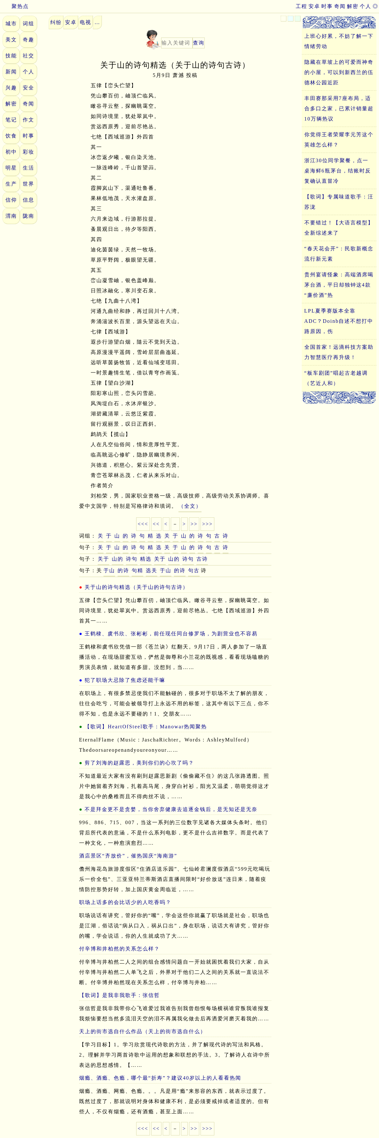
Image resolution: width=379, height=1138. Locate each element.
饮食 (11, 135)
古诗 (202, 559)
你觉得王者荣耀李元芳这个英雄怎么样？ (339, 139)
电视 (85, 22)
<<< (143, 524)
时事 (327, 6)
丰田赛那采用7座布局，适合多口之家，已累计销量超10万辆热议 (339, 108)
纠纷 (56, 22)
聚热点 (14, 6)
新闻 (11, 71)
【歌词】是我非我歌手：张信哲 (119, 995)
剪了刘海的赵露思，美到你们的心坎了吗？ (139, 763)
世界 (28, 184)
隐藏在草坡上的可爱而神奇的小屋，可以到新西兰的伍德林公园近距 (339, 72)
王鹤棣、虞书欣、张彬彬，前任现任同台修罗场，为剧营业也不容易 (171, 633)
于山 (109, 570)
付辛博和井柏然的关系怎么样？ (119, 948)
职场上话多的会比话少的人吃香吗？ (125, 902)
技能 (11, 55)
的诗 (123, 570)
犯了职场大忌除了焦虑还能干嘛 (125, 680)
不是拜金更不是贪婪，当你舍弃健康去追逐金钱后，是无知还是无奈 (171, 809)
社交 (28, 55)
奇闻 (340, 6)
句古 (194, 570)
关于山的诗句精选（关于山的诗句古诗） (136, 587)
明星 (11, 168)
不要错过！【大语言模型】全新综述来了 (339, 228)
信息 (28, 200)
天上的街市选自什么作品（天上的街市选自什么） (142, 1031)
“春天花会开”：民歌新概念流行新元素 (339, 254)
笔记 (11, 119)
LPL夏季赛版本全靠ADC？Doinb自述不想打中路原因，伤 (339, 321)
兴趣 (11, 87)
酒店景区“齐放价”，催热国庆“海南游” (128, 855)
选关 (151, 570)
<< (156, 524)
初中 (11, 152)
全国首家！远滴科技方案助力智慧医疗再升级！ (339, 352)
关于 (103, 559)
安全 (28, 87)
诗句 (131, 559)
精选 (146, 559)
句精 (137, 570)
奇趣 (28, 39)
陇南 (28, 216)
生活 (28, 168)
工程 (301, 6)
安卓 (314, 6)
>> (194, 524)
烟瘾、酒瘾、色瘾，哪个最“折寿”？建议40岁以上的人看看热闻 (160, 1078)
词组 (28, 23)
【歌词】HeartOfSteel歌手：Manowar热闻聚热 (146, 726)
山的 (117, 559)
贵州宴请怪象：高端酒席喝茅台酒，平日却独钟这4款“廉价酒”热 (339, 285)
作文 (28, 119)
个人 (365, 6)
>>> (207, 524)
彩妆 (28, 152)
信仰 (11, 200)
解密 (352, 6)
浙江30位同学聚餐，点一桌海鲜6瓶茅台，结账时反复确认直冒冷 (337, 171)
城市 (11, 23)
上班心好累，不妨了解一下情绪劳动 (339, 41)
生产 (11, 184)
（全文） (190, 506)
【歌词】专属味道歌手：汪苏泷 (339, 202)
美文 (11, 39)
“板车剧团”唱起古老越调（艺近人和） (336, 378)
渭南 (11, 216)
